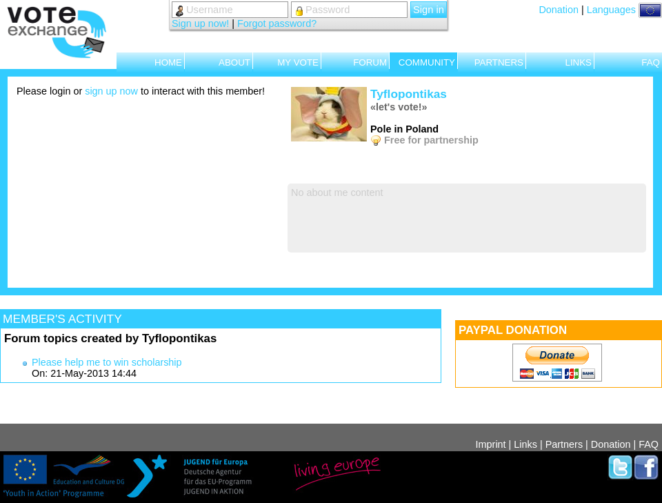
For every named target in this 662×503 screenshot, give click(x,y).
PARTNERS (498, 62)
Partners (564, 444)
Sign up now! (200, 23)
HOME (168, 62)
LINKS (578, 62)
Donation (559, 9)
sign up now (111, 91)
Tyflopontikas (408, 94)
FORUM (370, 62)
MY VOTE (298, 62)
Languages (624, 9)
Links (525, 444)
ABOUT (234, 62)
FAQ (650, 62)
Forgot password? (277, 23)
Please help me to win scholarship (107, 362)
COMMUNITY (427, 62)
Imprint (491, 444)
